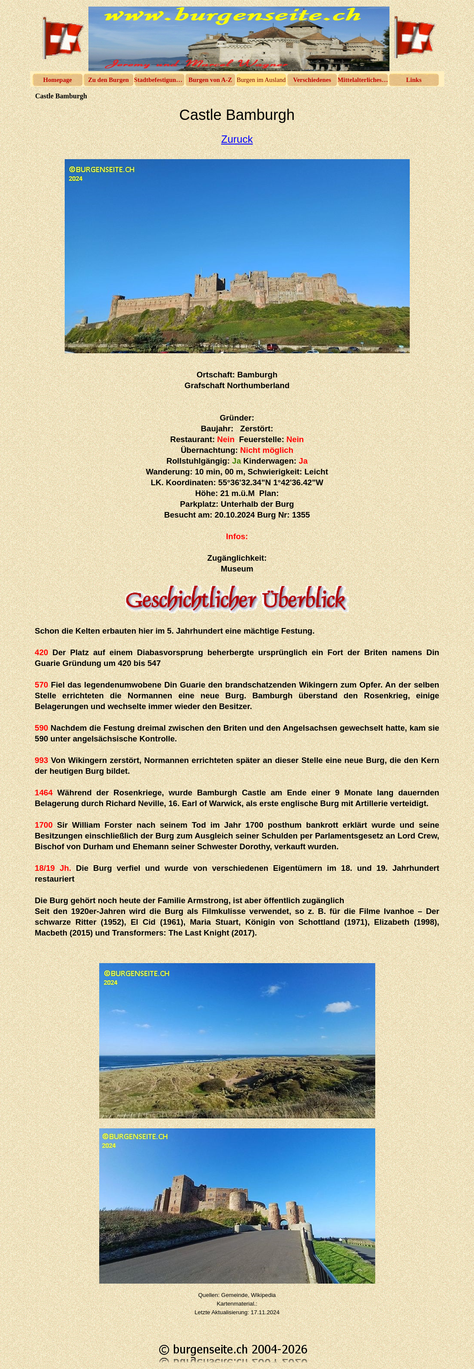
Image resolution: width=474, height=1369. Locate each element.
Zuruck (237, 139)
